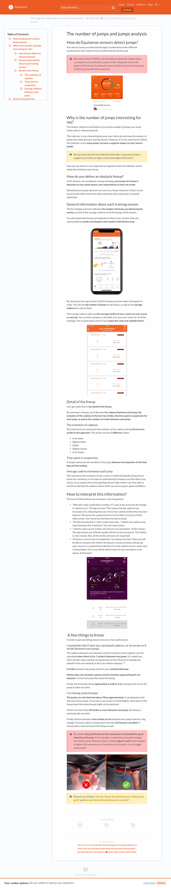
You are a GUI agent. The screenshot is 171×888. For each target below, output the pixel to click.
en (156, 4)
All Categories (38, 18)
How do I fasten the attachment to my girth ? (106, 800)
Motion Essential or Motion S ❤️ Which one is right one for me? (107, 852)
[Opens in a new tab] (85, 869)
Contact (127, 9)
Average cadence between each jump (33, 92)
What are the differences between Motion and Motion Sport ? (107, 849)
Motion (130, 4)
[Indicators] (93, 18)
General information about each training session (29, 64)
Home (122, 4)
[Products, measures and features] (64, 18)
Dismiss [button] (161, 883)
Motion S (141, 4)
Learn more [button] (149, 883)
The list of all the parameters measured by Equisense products (107, 845)
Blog (150, 4)
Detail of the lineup (28, 70)
